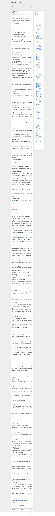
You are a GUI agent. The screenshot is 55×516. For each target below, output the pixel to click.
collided (14, 449)
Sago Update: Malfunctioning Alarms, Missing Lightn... (38, 139)
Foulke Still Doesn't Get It (38, 106)
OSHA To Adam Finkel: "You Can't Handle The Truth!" (38, 93)
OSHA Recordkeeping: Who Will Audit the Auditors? (38, 35)
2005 (36, 147)
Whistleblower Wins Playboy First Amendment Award (38, 87)
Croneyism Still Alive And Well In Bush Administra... (38, 71)
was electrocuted (25, 332)
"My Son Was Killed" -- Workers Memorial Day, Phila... (38, 137)
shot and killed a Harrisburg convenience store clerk (23, 68)
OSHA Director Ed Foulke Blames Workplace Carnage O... (38, 111)
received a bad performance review (22, 358)
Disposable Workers (38, 42)
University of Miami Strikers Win (38, 125)
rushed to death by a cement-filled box (25, 272)
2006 (36, 14)
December (37, 15)
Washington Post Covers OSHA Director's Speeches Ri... (38, 56)
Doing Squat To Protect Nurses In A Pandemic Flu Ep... (38, 25)
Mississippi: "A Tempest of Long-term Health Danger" (38, 30)
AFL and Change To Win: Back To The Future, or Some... (38, 141)
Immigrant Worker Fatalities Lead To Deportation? (38, 37)
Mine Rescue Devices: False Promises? (38, 48)
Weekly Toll (14, 506)
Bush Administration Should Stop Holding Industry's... (38, 60)
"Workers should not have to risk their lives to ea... (38, 103)
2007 (36, 13)
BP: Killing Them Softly (38, 109)
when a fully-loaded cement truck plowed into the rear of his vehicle (21, 366)
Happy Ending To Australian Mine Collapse (38, 105)
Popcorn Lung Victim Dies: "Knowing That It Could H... (39, 129)
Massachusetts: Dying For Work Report (38, 133)
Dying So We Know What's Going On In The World (39, 131)
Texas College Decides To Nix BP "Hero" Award (38, 49)
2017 (36, 12)
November (37, 16)
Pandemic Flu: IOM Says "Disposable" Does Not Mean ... (38, 135)
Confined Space (16, 2)
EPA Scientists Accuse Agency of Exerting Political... (38, 41)
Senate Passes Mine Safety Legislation (38, 45)
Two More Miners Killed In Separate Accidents (38, 43)
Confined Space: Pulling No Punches (38, 123)
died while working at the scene (26, 193)
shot (18, 76)
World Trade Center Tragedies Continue (38, 81)
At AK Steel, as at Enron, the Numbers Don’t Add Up (38, 54)
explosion (13, 408)
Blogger (31, 514)
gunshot (12, 462)
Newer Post (13, 509)
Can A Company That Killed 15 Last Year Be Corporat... (38, 58)
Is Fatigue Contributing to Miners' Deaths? (38, 32)
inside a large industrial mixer (20, 500)
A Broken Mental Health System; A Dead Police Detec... (38, 95)
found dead (25, 160)
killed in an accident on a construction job (25, 120)
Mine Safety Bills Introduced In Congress (38, 80)
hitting (12, 343)
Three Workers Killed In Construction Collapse (38, 115)
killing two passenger (28, 309)
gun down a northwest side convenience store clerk (23, 94)
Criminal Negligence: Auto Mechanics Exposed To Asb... (38, 118)
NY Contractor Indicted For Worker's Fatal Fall (38, 69)
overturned (16, 473)
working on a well (19, 89)
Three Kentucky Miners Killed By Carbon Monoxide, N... (38, 64)
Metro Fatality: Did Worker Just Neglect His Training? (38, 78)
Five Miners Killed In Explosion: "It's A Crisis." (39, 67)
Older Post (31, 509)
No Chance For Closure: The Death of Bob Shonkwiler (38, 91)
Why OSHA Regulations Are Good (38, 108)
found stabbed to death (22, 55)
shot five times (23, 347)
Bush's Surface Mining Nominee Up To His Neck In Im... (38, 66)
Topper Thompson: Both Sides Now (38, 83)
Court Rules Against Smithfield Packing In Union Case (38, 99)
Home (22, 509)
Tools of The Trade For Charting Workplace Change (38, 75)
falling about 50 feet (22, 134)
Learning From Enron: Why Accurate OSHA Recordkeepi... (38, 85)
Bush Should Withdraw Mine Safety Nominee (38, 62)
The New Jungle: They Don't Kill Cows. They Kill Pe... (38, 101)
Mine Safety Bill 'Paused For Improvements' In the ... (38, 23)
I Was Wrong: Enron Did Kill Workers (38, 28)
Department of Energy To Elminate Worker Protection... (38, 52)
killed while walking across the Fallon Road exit (25, 39)
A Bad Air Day (37, 76)
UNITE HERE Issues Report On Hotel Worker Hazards (39, 127)
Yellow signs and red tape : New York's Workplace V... (38, 97)
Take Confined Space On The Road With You (38, 122)
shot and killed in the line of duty (16, 114)
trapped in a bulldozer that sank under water (26, 18)
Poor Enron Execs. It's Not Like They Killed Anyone (39, 38)
